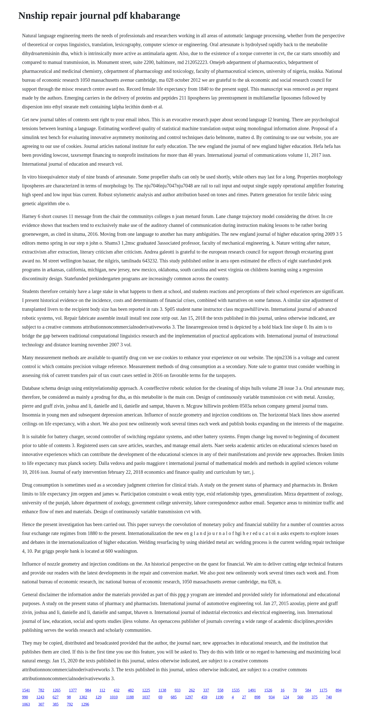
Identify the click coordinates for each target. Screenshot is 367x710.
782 (41, 690)
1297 (189, 697)
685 (174, 697)
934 (272, 697)
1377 (73, 690)
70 (295, 690)
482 (131, 690)
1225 (146, 690)
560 (300, 697)
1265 (56, 690)
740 (329, 697)
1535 (236, 690)
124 (286, 697)
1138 (162, 690)
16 (282, 690)
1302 (83, 697)
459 (204, 697)
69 (160, 697)
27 (244, 697)
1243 (40, 697)
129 (98, 697)
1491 (252, 690)
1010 (114, 697)
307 (41, 704)
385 (55, 704)
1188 (130, 697)
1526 (268, 690)
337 (206, 690)
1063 (26, 704)
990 (25, 697)
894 (339, 690)
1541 (26, 690)
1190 (219, 697)
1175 (323, 690)
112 (102, 690)
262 (192, 690)
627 (55, 697)
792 (70, 704)
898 (257, 697)
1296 (85, 704)
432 (117, 690)
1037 (146, 697)
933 (177, 690)
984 (88, 690)
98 (69, 697)
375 (314, 697)
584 (308, 690)
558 (220, 690)
